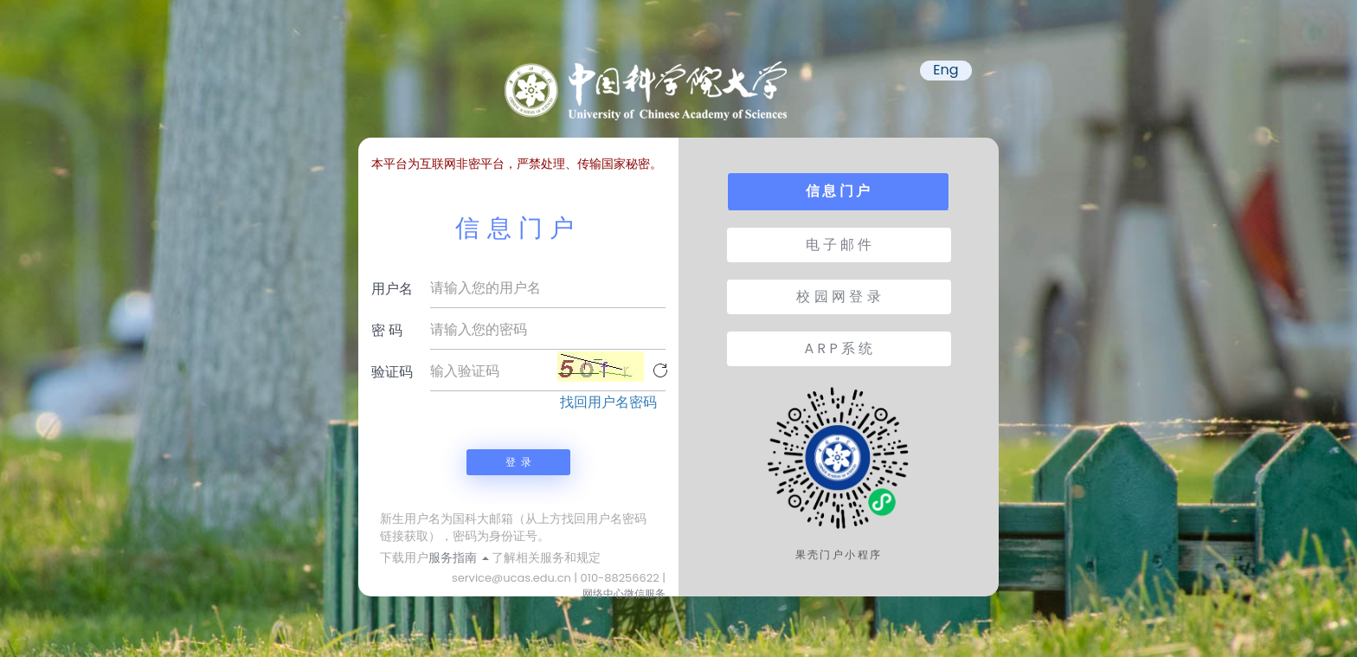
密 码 (386, 330)
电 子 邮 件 (839, 244)
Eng (945, 70)
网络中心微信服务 (624, 593)
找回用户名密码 (608, 402)
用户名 (392, 289)
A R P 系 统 (839, 348)
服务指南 (458, 557)
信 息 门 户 (838, 191)
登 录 (518, 461)
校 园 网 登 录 (838, 296)
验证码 (392, 372)
